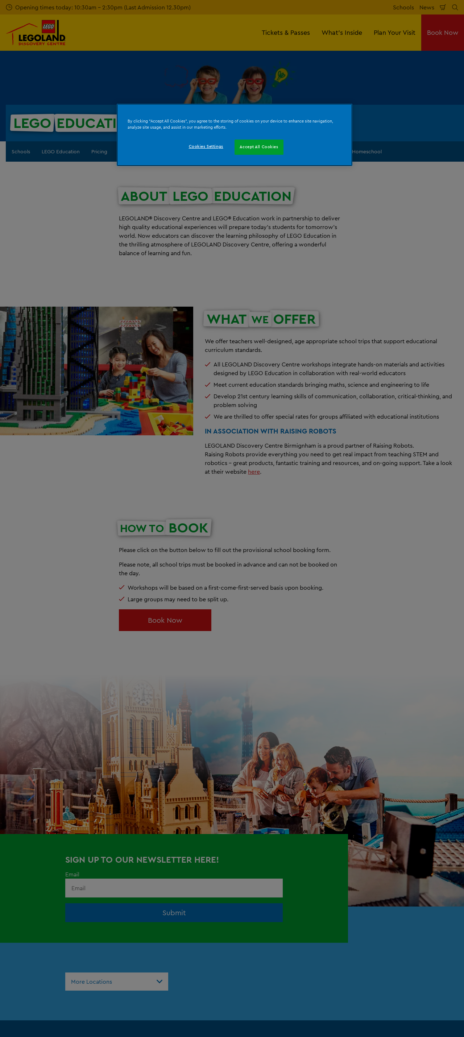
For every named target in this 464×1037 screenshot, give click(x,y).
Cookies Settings (206, 146)
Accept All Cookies (259, 146)
